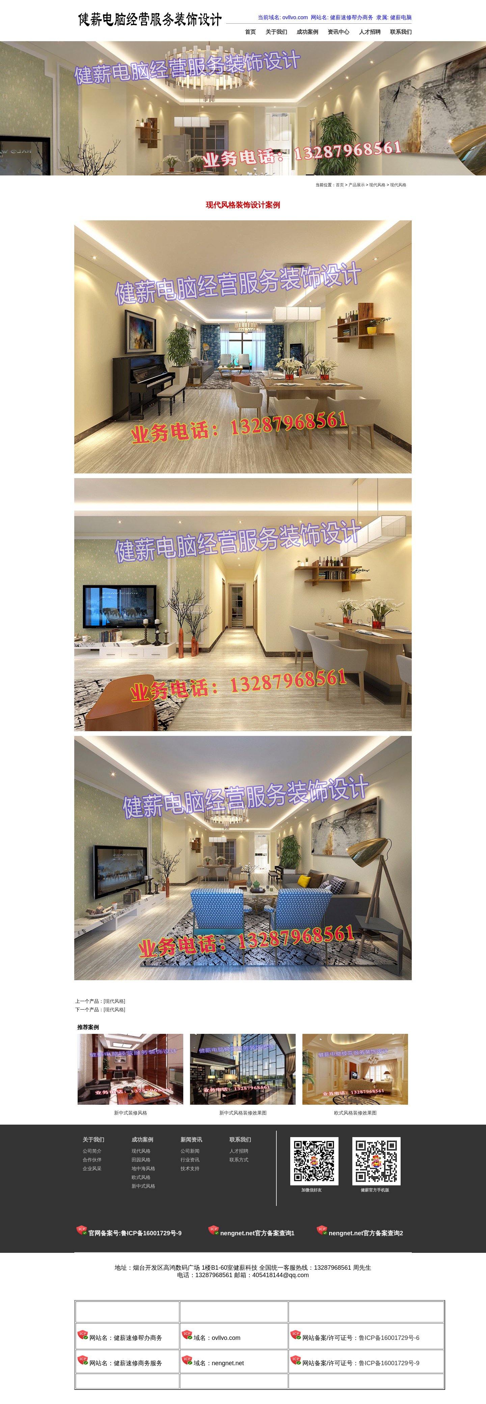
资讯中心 (338, 32)
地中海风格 (143, 1168)
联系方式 (239, 1159)
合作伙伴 (92, 1159)
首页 (250, 32)
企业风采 (92, 1168)
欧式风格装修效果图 (355, 1113)
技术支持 (190, 1168)
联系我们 (401, 32)
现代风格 (377, 185)
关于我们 (276, 32)
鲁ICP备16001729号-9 (389, 1363)
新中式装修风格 (130, 1113)
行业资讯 (190, 1159)
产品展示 (357, 185)
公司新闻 (190, 1151)
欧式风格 (141, 1177)
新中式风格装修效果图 (243, 1113)
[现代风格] (114, 1001)
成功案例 (307, 32)
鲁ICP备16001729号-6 (389, 1337)
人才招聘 (370, 32)
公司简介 (92, 1151)
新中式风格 (143, 1186)
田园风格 (141, 1159)
